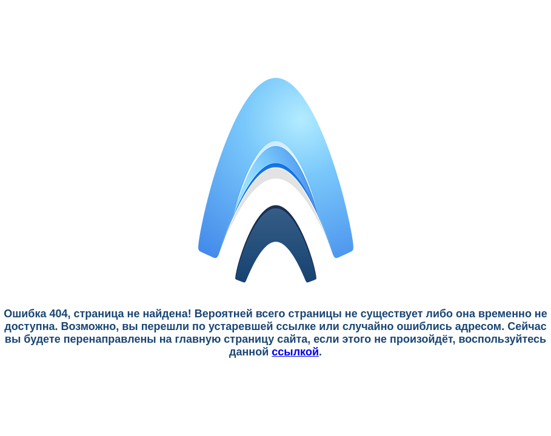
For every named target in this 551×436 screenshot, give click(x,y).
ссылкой (295, 352)
